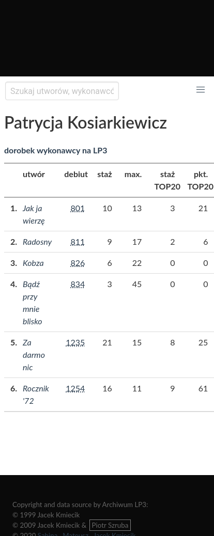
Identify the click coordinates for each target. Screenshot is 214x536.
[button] (200, 89)
